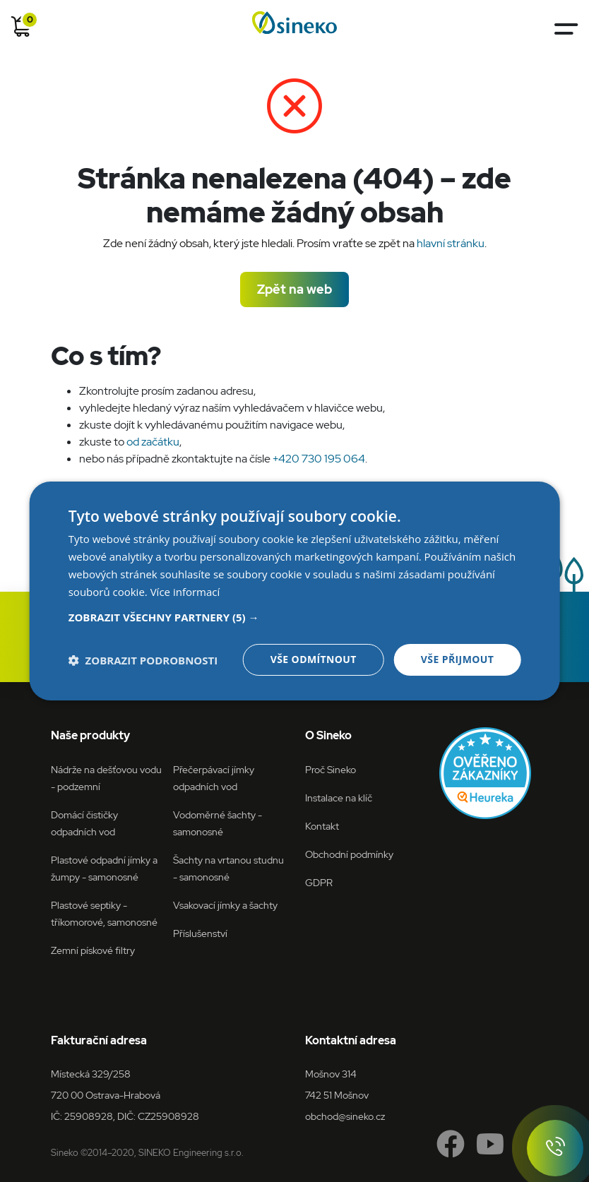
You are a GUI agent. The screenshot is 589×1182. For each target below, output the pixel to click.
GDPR (319, 882)
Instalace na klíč (338, 797)
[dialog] (295, 591)
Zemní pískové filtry (93, 950)
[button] (295, 617)
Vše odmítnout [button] (313, 659)
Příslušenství (200, 933)
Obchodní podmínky (349, 854)
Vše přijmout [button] (457, 659)
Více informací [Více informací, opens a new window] (185, 592)
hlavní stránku (450, 243)
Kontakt (322, 825)
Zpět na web (294, 289)
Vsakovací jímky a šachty (225, 905)
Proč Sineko (330, 769)
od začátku (152, 441)
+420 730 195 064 (319, 458)
